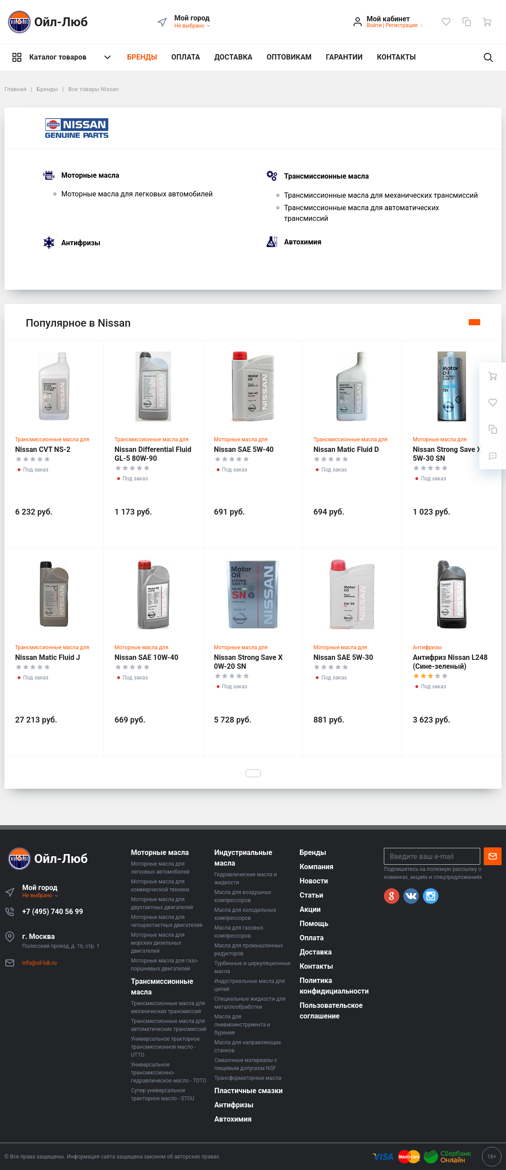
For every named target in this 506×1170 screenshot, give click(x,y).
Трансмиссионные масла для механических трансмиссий (381, 195)
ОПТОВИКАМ (289, 57)
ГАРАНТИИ (344, 57)
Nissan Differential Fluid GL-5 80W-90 (153, 454)
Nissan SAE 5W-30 (343, 657)
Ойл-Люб (46, 22)
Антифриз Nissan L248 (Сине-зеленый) (450, 662)
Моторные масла (90, 176)
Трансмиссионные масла (326, 176)
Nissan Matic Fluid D (346, 449)
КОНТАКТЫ (396, 57)
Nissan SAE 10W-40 (147, 657)
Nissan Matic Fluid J (47, 657)
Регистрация (402, 25)
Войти (374, 25)
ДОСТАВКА (233, 57)
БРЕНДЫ (142, 57)
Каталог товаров (62, 57)
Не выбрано (193, 26)
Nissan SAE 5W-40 (244, 449)
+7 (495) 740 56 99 (52, 911)
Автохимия (303, 242)
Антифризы (80, 243)
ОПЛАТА (185, 57)
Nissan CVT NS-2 (43, 449)
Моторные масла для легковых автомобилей (137, 194)
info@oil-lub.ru (39, 963)
